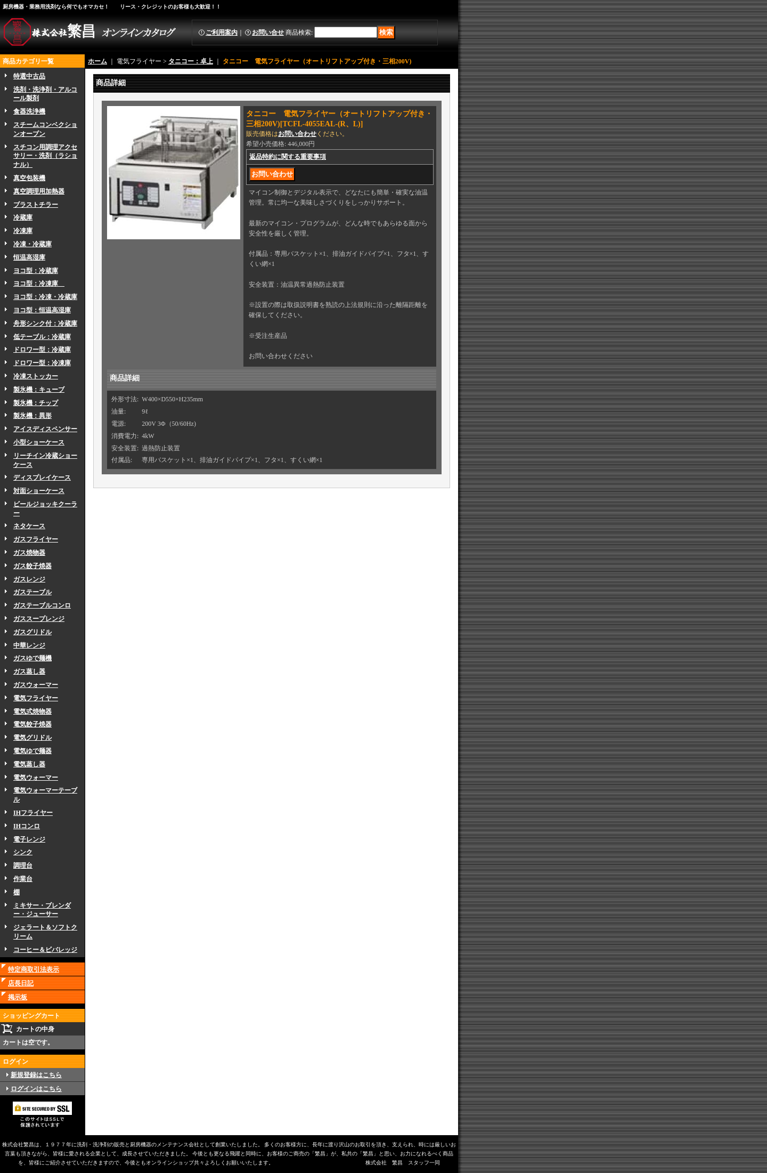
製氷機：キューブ (38, 389)
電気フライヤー (35, 698)
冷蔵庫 (22, 217)
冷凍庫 (22, 230)
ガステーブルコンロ (42, 605)
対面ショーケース (38, 491)
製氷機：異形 (32, 415)
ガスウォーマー (35, 685)
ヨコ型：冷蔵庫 (35, 270)
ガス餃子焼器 (32, 566)
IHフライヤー (33, 812)
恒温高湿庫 (29, 257)
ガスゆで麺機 (32, 658)
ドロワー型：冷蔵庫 (42, 349)
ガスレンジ (29, 579)
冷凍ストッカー (35, 376)
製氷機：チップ (35, 403)
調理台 (22, 865)
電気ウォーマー (35, 777)
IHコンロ (26, 826)
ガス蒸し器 (29, 671)
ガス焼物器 (29, 552)
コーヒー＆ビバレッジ (45, 949)
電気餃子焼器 (32, 724)
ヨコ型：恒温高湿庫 (42, 310)
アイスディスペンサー (45, 429)
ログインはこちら (36, 1089)
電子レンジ (29, 839)
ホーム (97, 61)
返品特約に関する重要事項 (287, 156)
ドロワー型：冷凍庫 (42, 363)
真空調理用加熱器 (38, 191)
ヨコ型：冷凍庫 (38, 283)
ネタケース (29, 526)
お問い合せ (268, 32)
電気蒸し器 (29, 764)
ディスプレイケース (42, 477)
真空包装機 (29, 178)
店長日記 (21, 983)
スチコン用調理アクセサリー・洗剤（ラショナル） (45, 156)
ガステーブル (32, 592)
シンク (22, 852)
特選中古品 (29, 76)
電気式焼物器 (32, 711)
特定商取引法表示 (33, 969)
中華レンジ (29, 645)
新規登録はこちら (36, 1075)
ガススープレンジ (38, 618)
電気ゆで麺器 (32, 751)
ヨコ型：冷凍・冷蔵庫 (45, 297)
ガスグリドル (32, 632)
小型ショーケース (38, 442)
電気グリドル (32, 737)
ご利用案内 (222, 32)
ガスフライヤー (35, 539)
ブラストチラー (35, 204)
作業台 (22, 879)
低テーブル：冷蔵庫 (42, 337)
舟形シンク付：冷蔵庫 (45, 323)
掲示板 (17, 997)
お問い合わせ (297, 133)
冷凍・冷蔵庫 (32, 244)
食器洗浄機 (29, 111)
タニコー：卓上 (190, 61)
